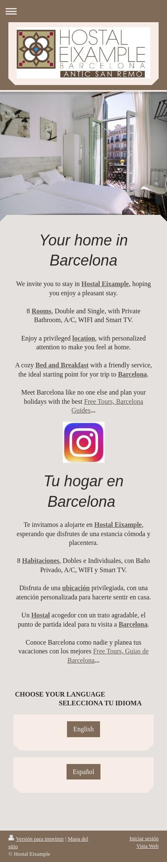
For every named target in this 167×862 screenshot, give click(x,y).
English (83, 729)
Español (84, 771)
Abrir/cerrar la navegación (83, 11)
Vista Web (147, 846)
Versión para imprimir (36, 839)
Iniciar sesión (144, 838)
